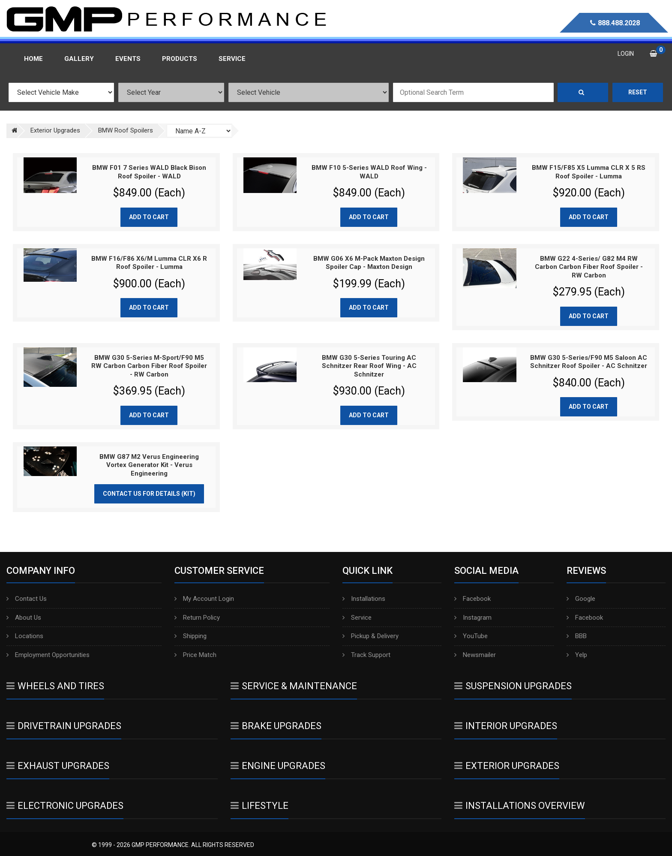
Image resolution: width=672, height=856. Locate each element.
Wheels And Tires (55, 686)
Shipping (190, 636)
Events (128, 59)
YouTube (471, 636)
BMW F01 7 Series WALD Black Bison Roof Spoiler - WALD (149, 172)
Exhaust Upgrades (57, 765)
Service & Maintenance (294, 686)
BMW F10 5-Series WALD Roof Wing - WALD (369, 172)
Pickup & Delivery (370, 636)
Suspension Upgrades (513, 686)
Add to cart (149, 217)
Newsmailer (475, 655)
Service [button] (232, 59)
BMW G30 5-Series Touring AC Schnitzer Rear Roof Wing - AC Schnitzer (369, 366)
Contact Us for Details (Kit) (149, 493)
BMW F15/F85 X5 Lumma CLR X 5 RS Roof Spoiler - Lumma (588, 172)
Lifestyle (259, 805)
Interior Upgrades (505, 725)
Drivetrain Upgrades (63, 725)
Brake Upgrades (276, 725)
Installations (363, 599)
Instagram (473, 617)
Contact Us (26, 599)
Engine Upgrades (278, 765)
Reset (637, 92)
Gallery (79, 59)
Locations (24, 636)
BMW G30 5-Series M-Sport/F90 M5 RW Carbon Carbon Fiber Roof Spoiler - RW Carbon (149, 366)
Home (33, 59)
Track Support (366, 655)
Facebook (472, 599)
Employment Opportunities (48, 655)
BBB (577, 636)
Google (581, 599)
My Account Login (204, 599)
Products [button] (179, 59)
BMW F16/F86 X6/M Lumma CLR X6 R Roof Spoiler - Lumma (149, 263)
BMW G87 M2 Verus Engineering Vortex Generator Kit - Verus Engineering (149, 465)
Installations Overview (519, 805)
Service (357, 617)
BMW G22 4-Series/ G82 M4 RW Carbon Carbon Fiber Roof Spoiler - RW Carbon (589, 267)
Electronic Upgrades (64, 805)
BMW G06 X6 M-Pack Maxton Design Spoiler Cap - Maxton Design (369, 263)
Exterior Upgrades (506, 765)
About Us (23, 617)
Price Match (195, 655)
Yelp (577, 655)
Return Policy (197, 617)
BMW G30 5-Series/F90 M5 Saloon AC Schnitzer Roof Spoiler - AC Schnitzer (588, 362)
